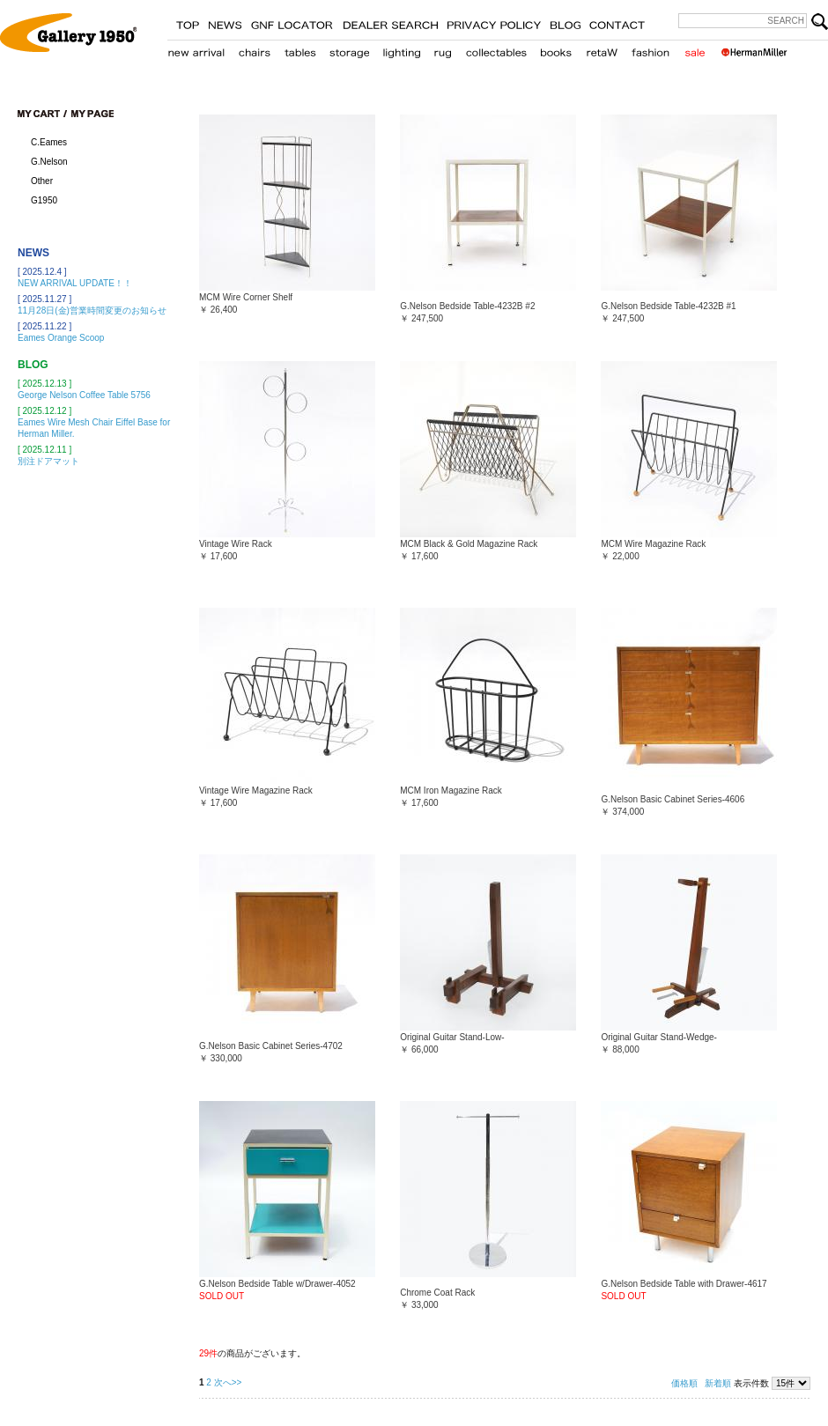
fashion (651, 49)
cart (42, 113)
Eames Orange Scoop (61, 338)
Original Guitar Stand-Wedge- (659, 1037)
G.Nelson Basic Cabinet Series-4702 (271, 1046)
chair (255, 49)
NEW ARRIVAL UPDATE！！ (75, 283)
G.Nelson (49, 161)
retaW (601, 49)
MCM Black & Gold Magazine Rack (468, 544)
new (196, 49)
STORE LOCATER (390, 22)
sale (695, 49)
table (300, 49)
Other (42, 181)
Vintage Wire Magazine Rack (256, 790)
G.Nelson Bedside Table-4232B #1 (668, 306)
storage (349, 49)
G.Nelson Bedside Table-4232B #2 (467, 306)
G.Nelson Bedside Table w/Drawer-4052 (277, 1284)
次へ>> (228, 1382)
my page (92, 113)
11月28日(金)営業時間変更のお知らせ (92, 310)
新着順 (718, 1383)
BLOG (565, 22)
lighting (401, 49)
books (556, 49)
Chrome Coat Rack (437, 1292)
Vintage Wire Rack (235, 544)
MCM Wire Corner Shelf (245, 297)
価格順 (684, 1383)
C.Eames (49, 142)
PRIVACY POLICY (494, 22)
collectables (496, 49)
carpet (442, 49)
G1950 (44, 200)
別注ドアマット (48, 461)
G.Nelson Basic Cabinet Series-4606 (672, 799)
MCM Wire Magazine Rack (653, 544)
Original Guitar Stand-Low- (452, 1037)
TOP (187, 22)
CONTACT (617, 22)
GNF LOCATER (292, 22)
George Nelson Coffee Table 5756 (84, 395)
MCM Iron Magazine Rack (451, 790)
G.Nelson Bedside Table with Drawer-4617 (683, 1284)
